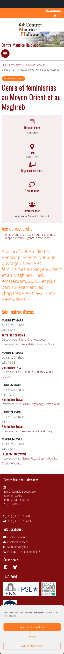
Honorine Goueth (32, 372)
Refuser (32, 636)
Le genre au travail (14, 453)
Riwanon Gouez (46, 344)
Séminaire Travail (13, 399)
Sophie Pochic (47, 458)
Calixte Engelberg (32, 404)
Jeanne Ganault (31, 431)
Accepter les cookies (32, 627)
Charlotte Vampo (12, 463)
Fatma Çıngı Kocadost (32, 339)
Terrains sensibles (13, 334)
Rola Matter (28, 344)
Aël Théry (46, 431)
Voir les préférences (32, 645)
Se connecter (53, 10)
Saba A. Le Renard (38, 216)
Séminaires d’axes (13, 78)
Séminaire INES (12, 367)
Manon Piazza (30, 458)
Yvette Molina (52, 404)
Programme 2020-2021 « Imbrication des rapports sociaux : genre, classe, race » (30, 236)
